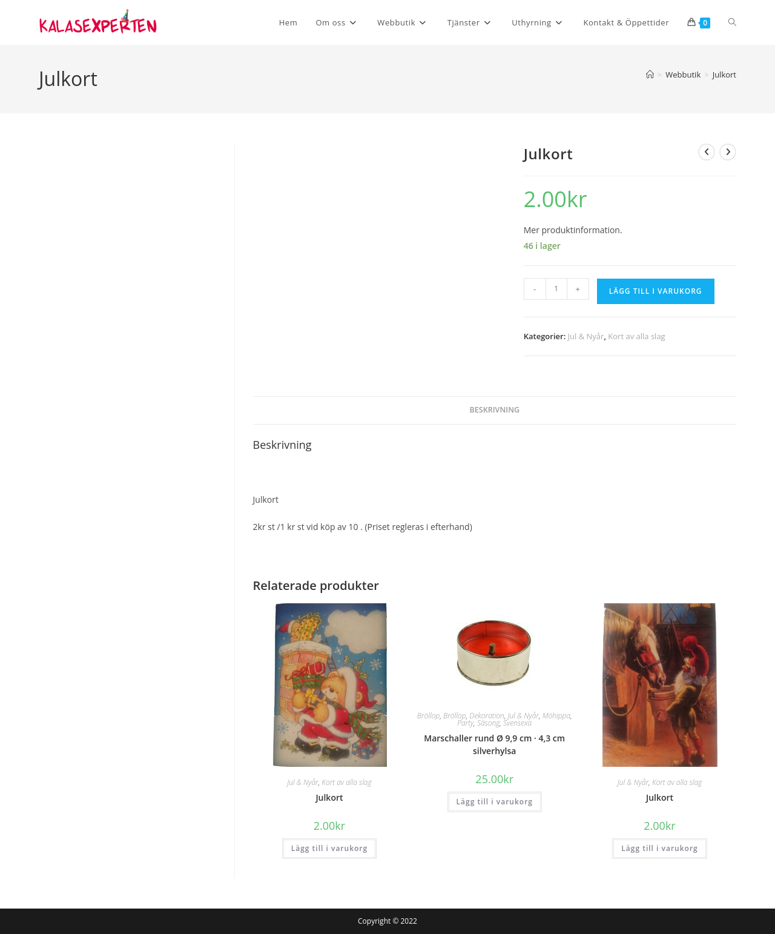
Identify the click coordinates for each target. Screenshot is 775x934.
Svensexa (517, 723)
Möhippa (556, 715)
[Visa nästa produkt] (727, 152)
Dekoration (486, 715)
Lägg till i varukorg (655, 291)
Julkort (724, 74)
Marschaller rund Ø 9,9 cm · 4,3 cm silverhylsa (494, 744)
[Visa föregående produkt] (706, 152)
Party (465, 723)
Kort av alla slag (636, 336)
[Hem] (650, 74)
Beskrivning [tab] (494, 410)
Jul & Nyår (586, 336)
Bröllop (428, 715)
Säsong (488, 723)
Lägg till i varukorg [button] (329, 848)
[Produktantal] (556, 289)
